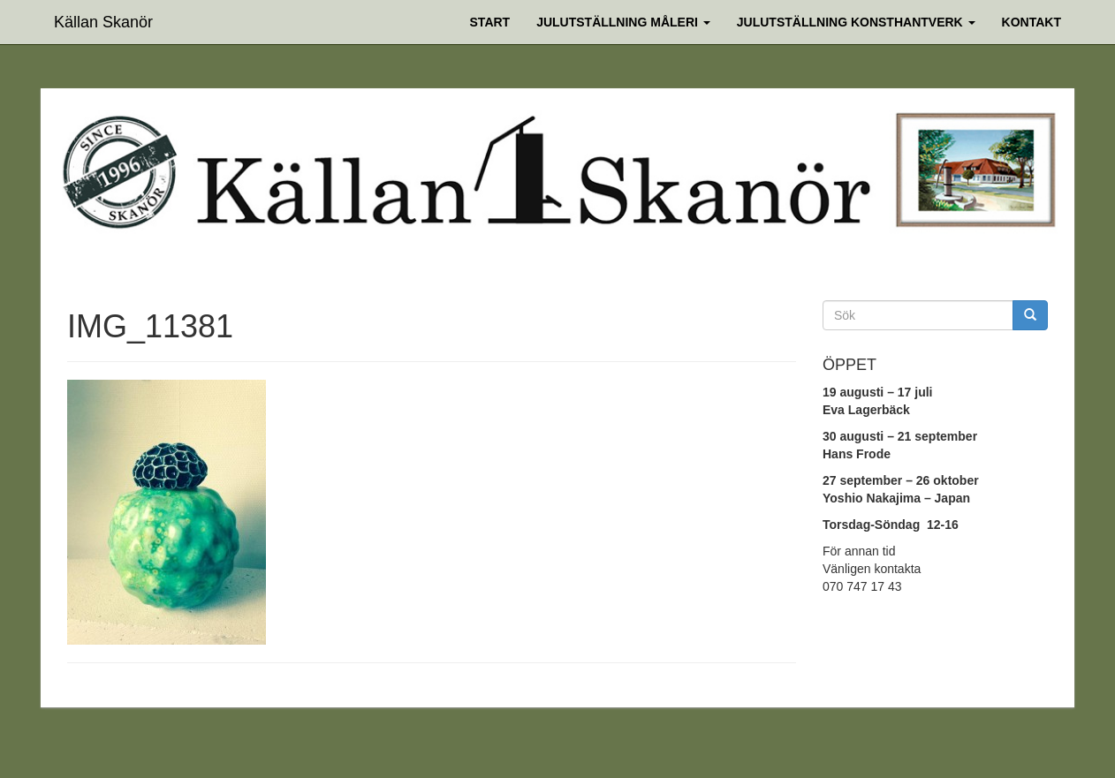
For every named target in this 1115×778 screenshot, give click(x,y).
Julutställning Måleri (623, 22)
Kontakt (1031, 22)
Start (490, 22)
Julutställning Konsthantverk (856, 22)
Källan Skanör (103, 19)
